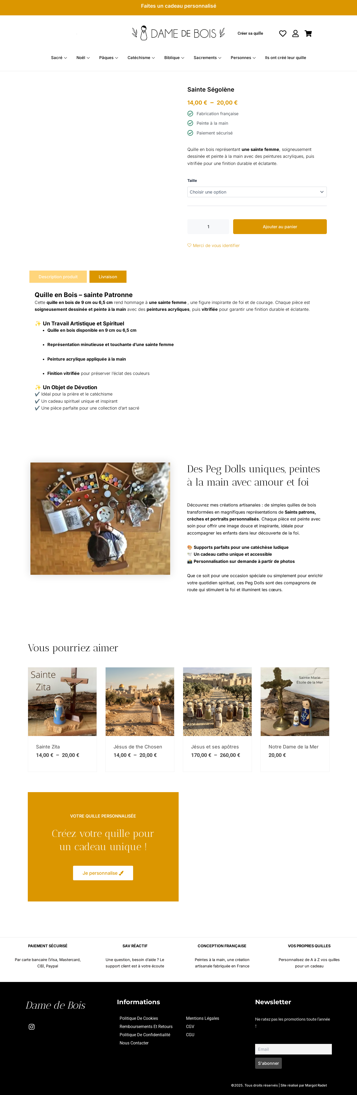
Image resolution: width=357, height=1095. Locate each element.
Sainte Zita (48, 747)
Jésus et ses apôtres (215, 747)
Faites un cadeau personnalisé (178, 6)
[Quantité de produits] (208, 226)
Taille (192, 180)
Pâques (108, 57)
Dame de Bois (55, 1005)
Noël (83, 57)
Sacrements (207, 57)
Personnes (243, 57)
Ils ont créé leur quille (285, 57)
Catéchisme (141, 57)
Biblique (174, 57)
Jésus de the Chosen (138, 747)
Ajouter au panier (280, 226)
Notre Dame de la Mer (294, 747)
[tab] (58, 277)
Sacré (59, 57)
